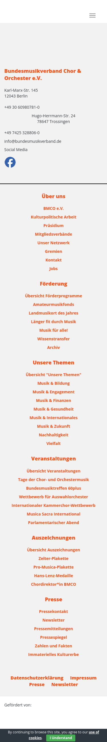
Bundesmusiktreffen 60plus (53, 488)
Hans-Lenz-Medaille (53, 575)
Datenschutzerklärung (37, 678)
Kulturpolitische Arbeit (53, 217)
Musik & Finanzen (53, 400)
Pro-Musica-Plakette (53, 567)
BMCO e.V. (53, 208)
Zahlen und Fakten (53, 646)
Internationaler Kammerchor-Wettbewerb (54, 505)
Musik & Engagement (53, 392)
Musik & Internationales (53, 417)
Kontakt (53, 260)
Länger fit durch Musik (53, 321)
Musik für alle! (53, 330)
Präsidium (53, 225)
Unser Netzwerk (53, 242)
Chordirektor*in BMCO (53, 584)
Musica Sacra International (53, 514)
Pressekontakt (53, 611)
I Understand (61, 737)
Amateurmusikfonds (53, 304)
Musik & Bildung (53, 383)
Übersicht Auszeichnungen (53, 549)
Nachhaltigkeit (53, 435)
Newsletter (54, 620)
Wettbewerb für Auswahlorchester (53, 496)
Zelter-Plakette (53, 558)
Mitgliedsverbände (53, 234)
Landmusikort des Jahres (53, 313)
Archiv (53, 347)
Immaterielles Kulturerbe (53, 654)
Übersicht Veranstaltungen (53, 471)
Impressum (83, 678)
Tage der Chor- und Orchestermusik (53, 479)
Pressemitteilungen (53, 628)
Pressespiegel (53, 637)
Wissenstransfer (53, 338)
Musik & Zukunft (53, 426)
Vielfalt (53, 443)
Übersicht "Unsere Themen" (53, 374)
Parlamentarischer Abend (53, 522)
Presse (37, 684)
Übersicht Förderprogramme (53, 295)
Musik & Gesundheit (53, 409)
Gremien (53, 251)
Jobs (53, 268)
